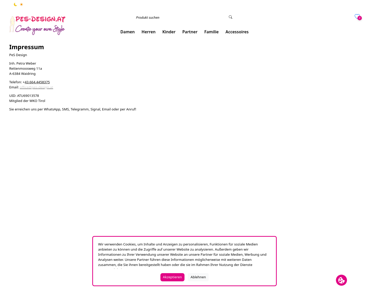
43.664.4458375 (37, 82)
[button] (127, 31)
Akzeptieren (172, 277)
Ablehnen (198, 277)
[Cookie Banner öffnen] (341, 280)
